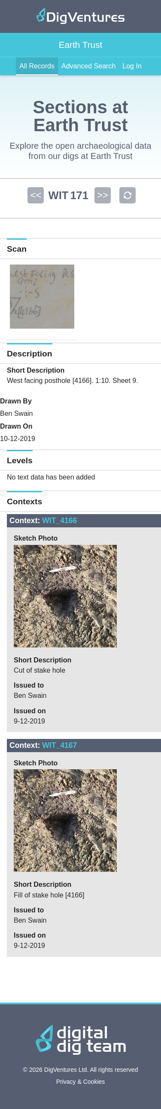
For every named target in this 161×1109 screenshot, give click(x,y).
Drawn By (16, 401)
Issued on (30, 711)
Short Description (35, 370)
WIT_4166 (59, 520)
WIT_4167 (59, 745)
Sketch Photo (36, 538)
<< (35, 195)
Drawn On (16, 426)
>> (102, 195)
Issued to (29, 685)
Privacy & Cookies (80, 1081)
